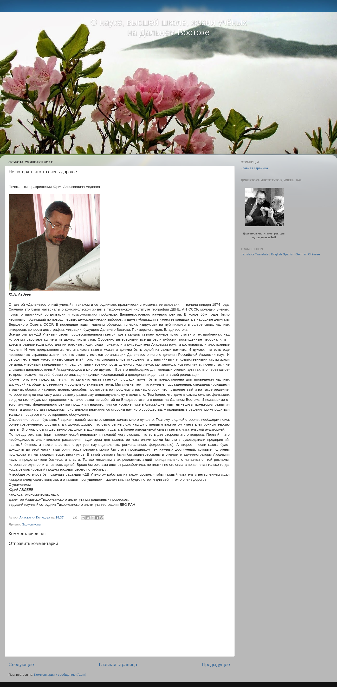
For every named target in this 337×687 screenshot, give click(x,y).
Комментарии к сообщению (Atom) (60, 674)
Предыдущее (216, 664)
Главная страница (118, 664)
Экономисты (31, 524)
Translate (262, 254)
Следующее (21, 664)
